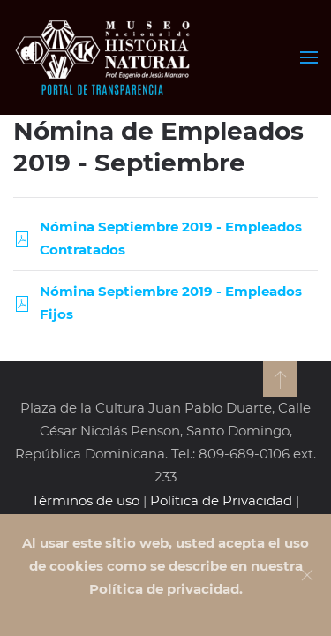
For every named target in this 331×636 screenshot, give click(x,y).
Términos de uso (85, 500)
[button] (309, 57)
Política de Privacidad (221, 500)
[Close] (307, 575)
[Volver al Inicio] (104, 57)
